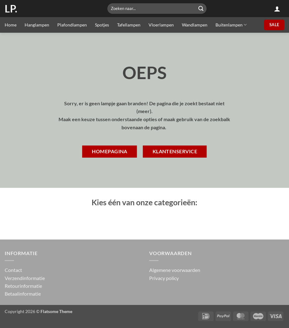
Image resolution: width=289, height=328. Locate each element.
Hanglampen (37, 24)
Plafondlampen (72, 24)
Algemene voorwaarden (174, 270)
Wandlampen (194, 24)
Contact (13, 270)
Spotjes (102, 24)
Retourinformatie (23, 286)
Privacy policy (164, 278)
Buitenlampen (231, 25)
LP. (11, 9)
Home (11, 24)
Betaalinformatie (23, 294)
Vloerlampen (161, 24)
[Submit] (201, 8)
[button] (277, 9)
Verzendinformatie (25, 278)
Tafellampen (128, 24)
